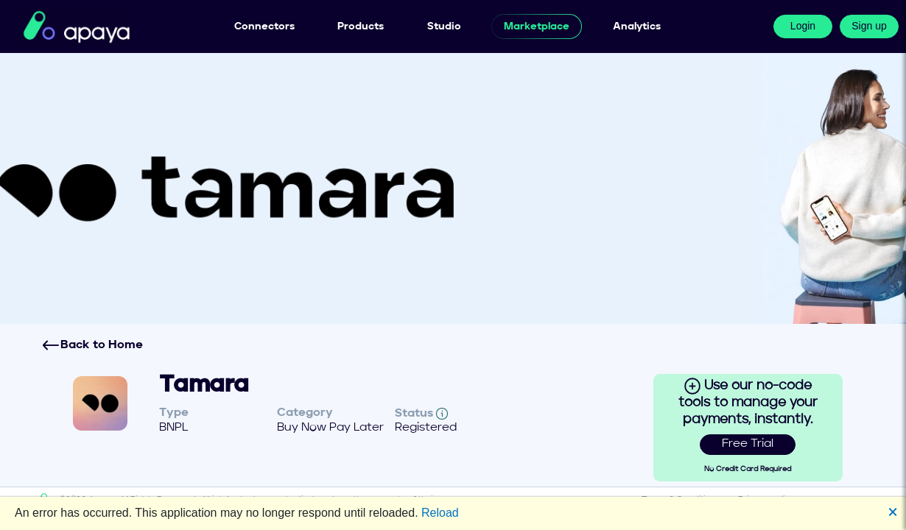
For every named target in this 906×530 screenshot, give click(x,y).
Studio (444, 26)
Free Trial (747, 444)
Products (360, 26)
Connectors (264, 26)
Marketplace (536, 26)
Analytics (637, 26)
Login (802, 26)
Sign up (868, 26)
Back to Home (92, 345)
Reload (440, 512)
